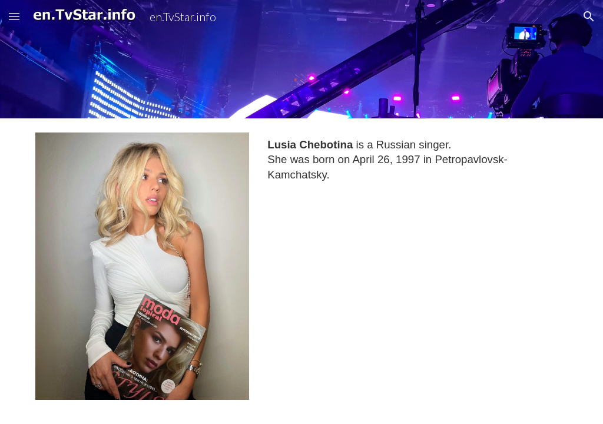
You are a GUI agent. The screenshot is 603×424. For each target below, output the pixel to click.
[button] (14, 16)
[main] (415, 159)
